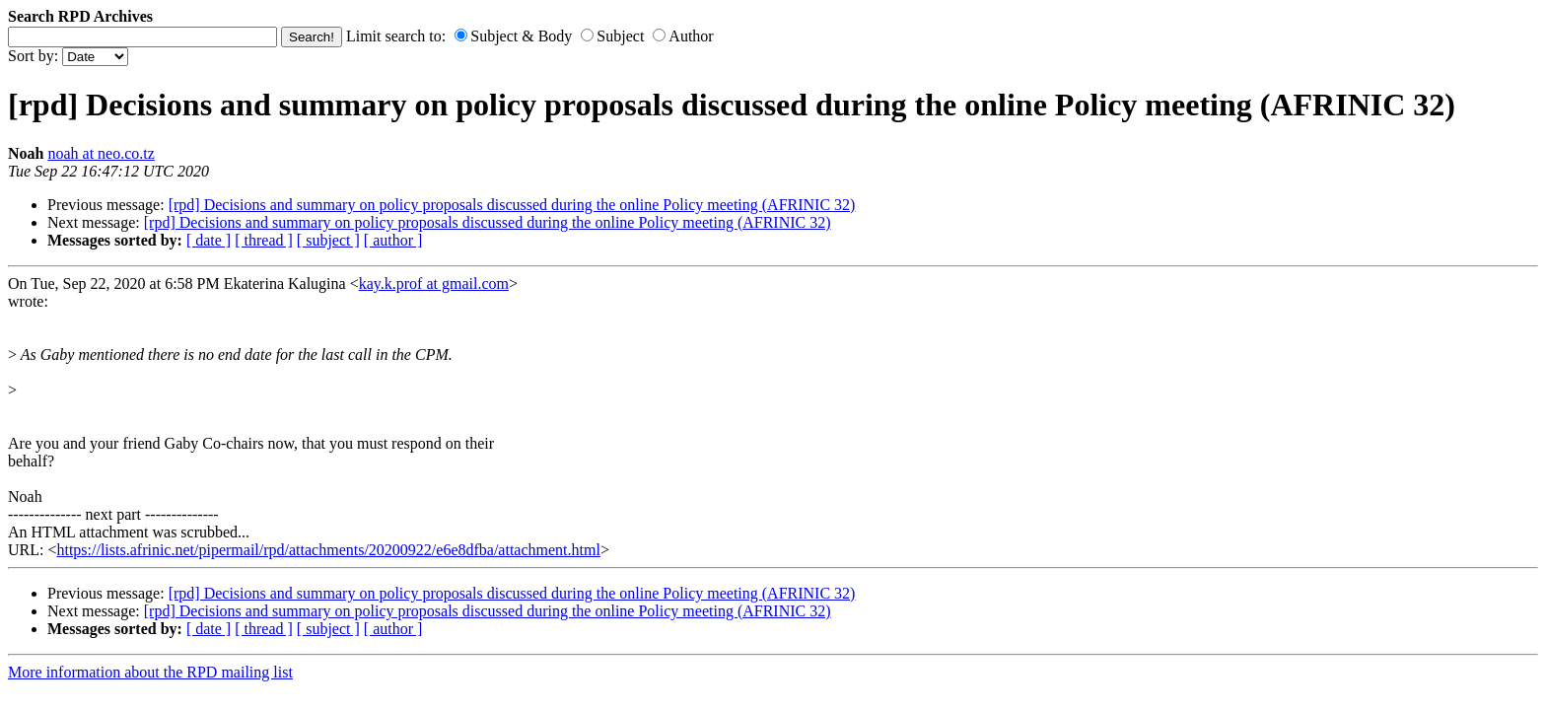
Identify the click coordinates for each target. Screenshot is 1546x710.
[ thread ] (264, 240)
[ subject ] (328, 240)
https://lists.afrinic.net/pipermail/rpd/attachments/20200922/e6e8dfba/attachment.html (327, 549)
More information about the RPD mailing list (150, 672)
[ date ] (208, 240)
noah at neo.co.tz (100, 153)
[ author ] (393, 240)
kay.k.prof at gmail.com (434, 283)
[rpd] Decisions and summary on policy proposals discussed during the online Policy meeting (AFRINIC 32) (512, 204)
